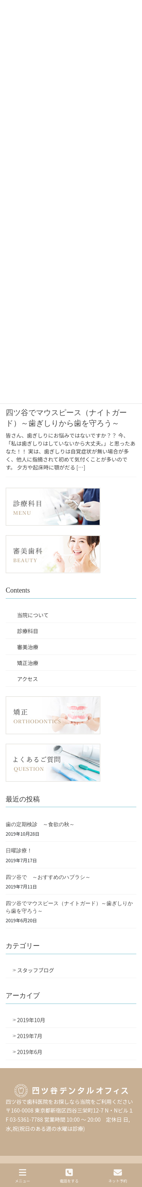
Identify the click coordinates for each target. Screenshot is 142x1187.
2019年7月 (29, 1036)
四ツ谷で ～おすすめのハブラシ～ (48, 877)
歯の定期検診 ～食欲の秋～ (40, 824)
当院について (33, 615)
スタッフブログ (35, 970)
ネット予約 (117, 1175)
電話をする (68, 1175)
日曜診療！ (19, 851)
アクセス (27, 679)
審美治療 (27, 647)
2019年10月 (31, 1020)
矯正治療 (27, 663)
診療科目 (27, 631)
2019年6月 (29, 1052)
